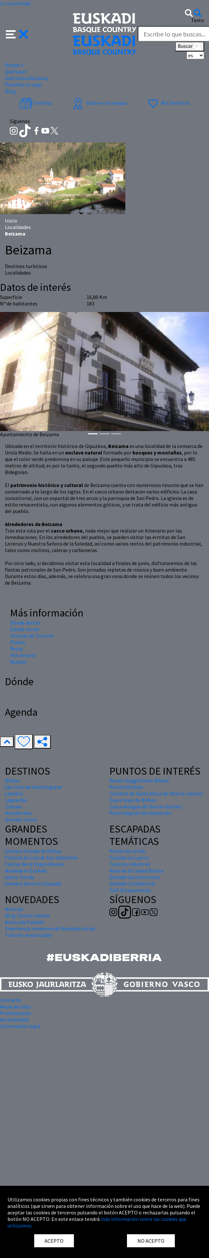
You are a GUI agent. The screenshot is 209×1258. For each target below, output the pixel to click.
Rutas (16, 648)
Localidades (18, 227)
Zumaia (13, 806)
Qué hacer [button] (16, 71)
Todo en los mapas (99, 103)
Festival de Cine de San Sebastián (41, 857)
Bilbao (12, 780)
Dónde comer (25, 629)
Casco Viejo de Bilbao (132, 800)
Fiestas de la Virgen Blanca (34, 864)
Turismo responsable (28, 935)
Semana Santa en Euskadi (33, 883)
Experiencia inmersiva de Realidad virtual (50, 928)
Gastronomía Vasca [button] (26, 78)
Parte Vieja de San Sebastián (140, 813)
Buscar (190, 46)
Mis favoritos (168, 103)
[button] (17, 33)
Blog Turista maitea (27, 915)
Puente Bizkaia (126, 787)
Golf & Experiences (130, 890)
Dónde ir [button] (14, 65)
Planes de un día (127, 851)
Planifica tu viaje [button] (23, 84)
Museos (18, 661)
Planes (17, 642)
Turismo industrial (129, 864)
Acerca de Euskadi (24, 922)
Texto (197, 20)
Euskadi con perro (129, 857)
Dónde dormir (25, 622)
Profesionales (15, 1013)
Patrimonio (23, 655)
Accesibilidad (14, 1019)
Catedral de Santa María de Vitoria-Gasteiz (156, 793)
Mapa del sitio (15, 1006)
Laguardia (16, 800)
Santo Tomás (20, 877)
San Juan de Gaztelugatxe (33, 787)
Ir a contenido (15, 3)
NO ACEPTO (150, 1241)
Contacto (10, 1000)
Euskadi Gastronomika (134, 877)
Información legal (20, 1026)
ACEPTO (54, 1241)
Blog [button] (10, 91)
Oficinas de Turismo (32, 635)
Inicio (11, 220)
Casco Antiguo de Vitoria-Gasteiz (145, 806)
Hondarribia (18, 813)
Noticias (14, 909)
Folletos (35, 103)
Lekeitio (14, 793)
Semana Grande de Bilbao (33, 851)
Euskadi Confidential (132, 883)
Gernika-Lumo (21, 819)
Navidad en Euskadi (26, 870)
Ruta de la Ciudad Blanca (136, 870)
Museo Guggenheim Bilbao (139, 780)
